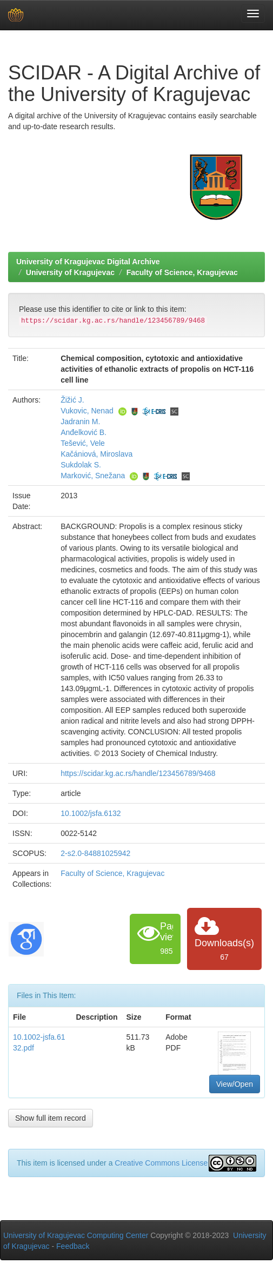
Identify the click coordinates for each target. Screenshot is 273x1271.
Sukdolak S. (81, 464)
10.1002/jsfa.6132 (91, 813)
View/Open (234, 1084)
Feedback (72, 1246)
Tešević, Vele (83, 443)
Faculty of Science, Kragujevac (182, 272)
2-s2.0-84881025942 (95, 853)
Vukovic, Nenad (87, 410)
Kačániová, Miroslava (96, 454)
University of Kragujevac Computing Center (75, 1235)
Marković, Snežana (93, 475)
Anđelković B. (83, 432)
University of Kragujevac (70, 272)
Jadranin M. (80, 421)
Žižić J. (72, 400)
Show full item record (50, 1118)
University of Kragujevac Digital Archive (88, 261)
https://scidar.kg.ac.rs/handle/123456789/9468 (138, 773)
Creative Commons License (161, 1163)
